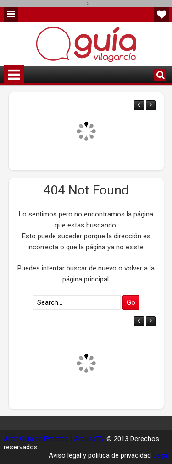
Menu (11, 14)
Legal (161, 455)
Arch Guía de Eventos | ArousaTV (54, 439)
